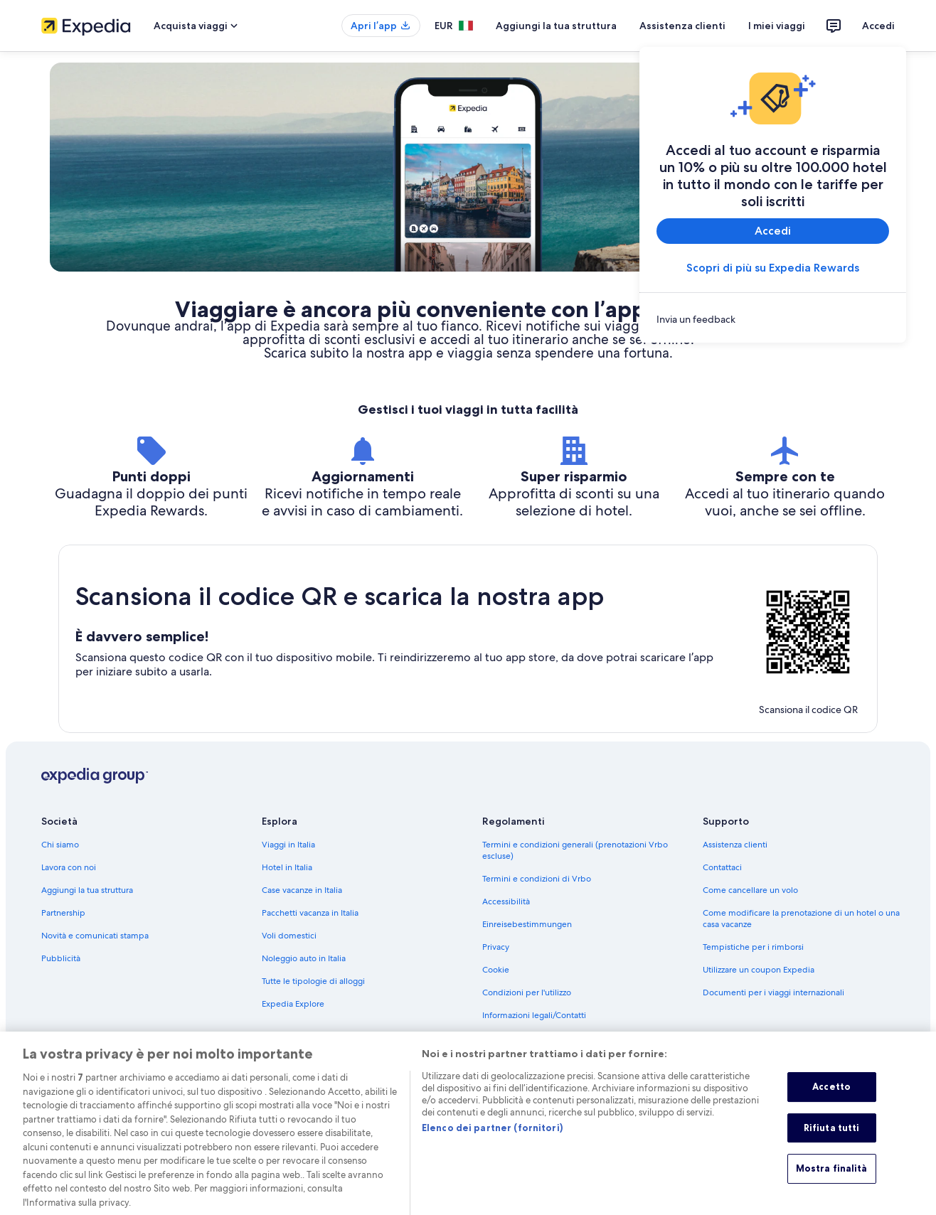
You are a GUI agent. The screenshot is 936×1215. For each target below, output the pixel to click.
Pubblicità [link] (60, 958)
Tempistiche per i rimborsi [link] (753, 947)
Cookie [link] (495, 969)
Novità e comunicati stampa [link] (95, 935)
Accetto (831, 1100)
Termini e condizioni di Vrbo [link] (536, 878)
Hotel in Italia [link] (287, 867)
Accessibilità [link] (506, 901)
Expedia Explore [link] (293, 1004)
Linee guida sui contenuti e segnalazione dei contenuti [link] (567, 1043)
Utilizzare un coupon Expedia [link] (758, 969)
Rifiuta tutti (832, 1141)
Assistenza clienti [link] (735, 844)
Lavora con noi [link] (68, 867)
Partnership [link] (63, 913)
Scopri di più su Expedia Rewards (772, 267)
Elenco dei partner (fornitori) (492, 1141)
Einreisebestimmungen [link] (527, 924)
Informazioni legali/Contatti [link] (534, 1015)
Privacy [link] (495, 947)
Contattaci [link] (722, 867)
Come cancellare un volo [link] (750, 890)
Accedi (878, 25)
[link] (772, 319)
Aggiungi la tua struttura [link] (87, 890)
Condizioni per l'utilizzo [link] (526, 992)
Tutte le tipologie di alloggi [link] (313, 981)
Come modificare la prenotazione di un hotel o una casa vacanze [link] (801, 918)
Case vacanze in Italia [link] (302, 890)
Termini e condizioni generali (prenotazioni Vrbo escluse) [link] (575, 850)
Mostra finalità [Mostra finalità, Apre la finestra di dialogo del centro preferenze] (832, 1182)
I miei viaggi (776, 25)
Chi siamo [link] (60, 844)
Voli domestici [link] (289, 935)
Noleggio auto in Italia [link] (304, 958)
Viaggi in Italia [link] (288, 844)
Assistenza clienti (682, 25)
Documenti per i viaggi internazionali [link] (773, 992)
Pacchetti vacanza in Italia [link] (310, 913)
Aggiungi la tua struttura (556, 25)
